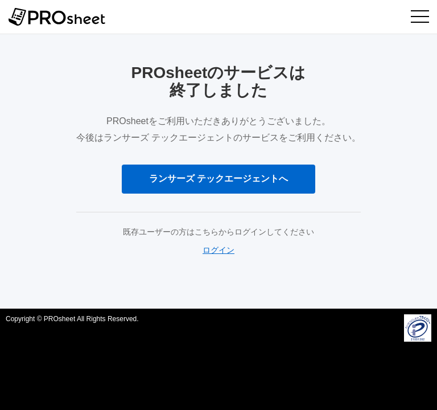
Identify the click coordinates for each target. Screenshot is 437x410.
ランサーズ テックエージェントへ (218, 178)
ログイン (218, 250)
